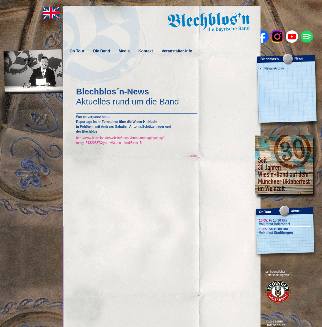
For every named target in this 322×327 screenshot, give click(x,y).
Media (124, 51)
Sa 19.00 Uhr (273, 229)
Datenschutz (275, 325)
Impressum (274, 321)
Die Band (101, 51)
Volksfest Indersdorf (274, 224)
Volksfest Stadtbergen (276, 232)
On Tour (77, 51)
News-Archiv (274, 68)
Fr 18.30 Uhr (273, 220)
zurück (192, 156)
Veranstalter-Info (176, 51)
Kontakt (146, 51)
